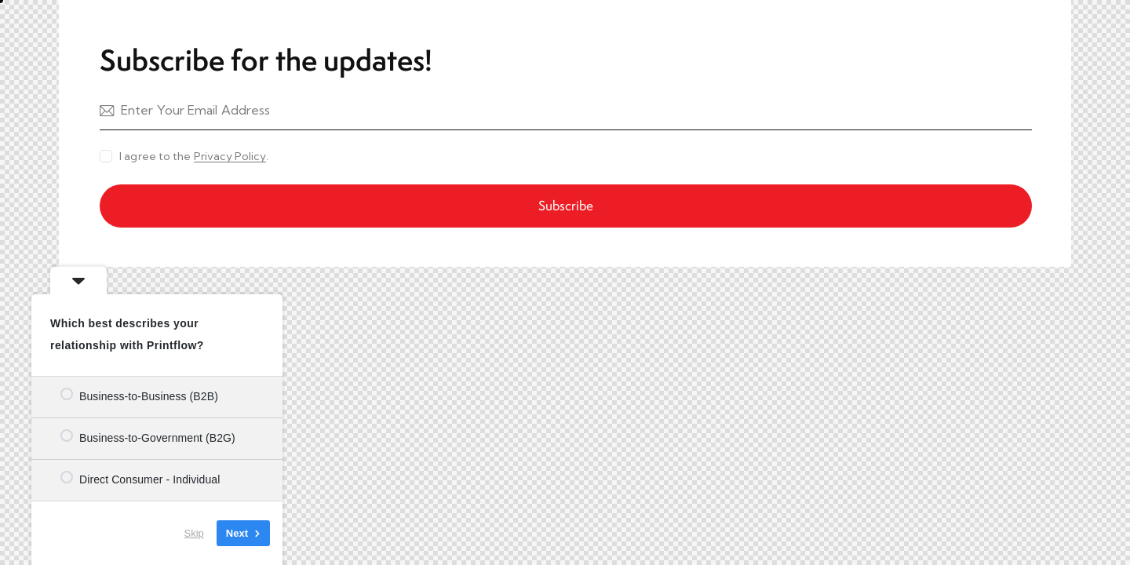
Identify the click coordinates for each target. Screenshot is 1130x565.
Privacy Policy (230, 156)
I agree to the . (193, 156)
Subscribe (565, 205)
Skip (194, 533)
